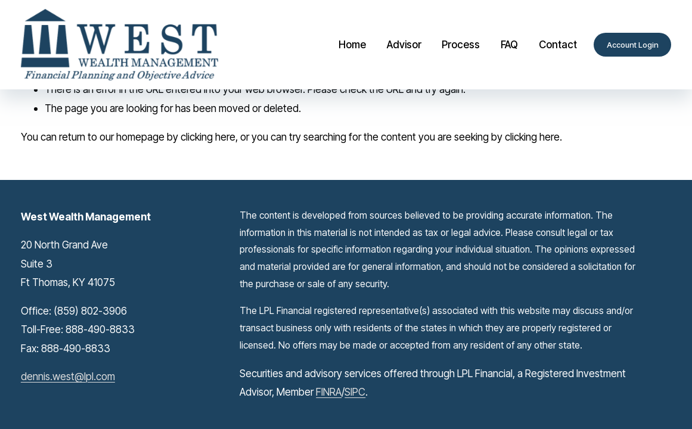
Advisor (404, 44)
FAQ (509, 44)
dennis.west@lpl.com (68, 376)
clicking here (208, 136)
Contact (558, 44)
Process (461, 44)
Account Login (633, 44)
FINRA (329, 392)
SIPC (355, 392)
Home (352, 44)
